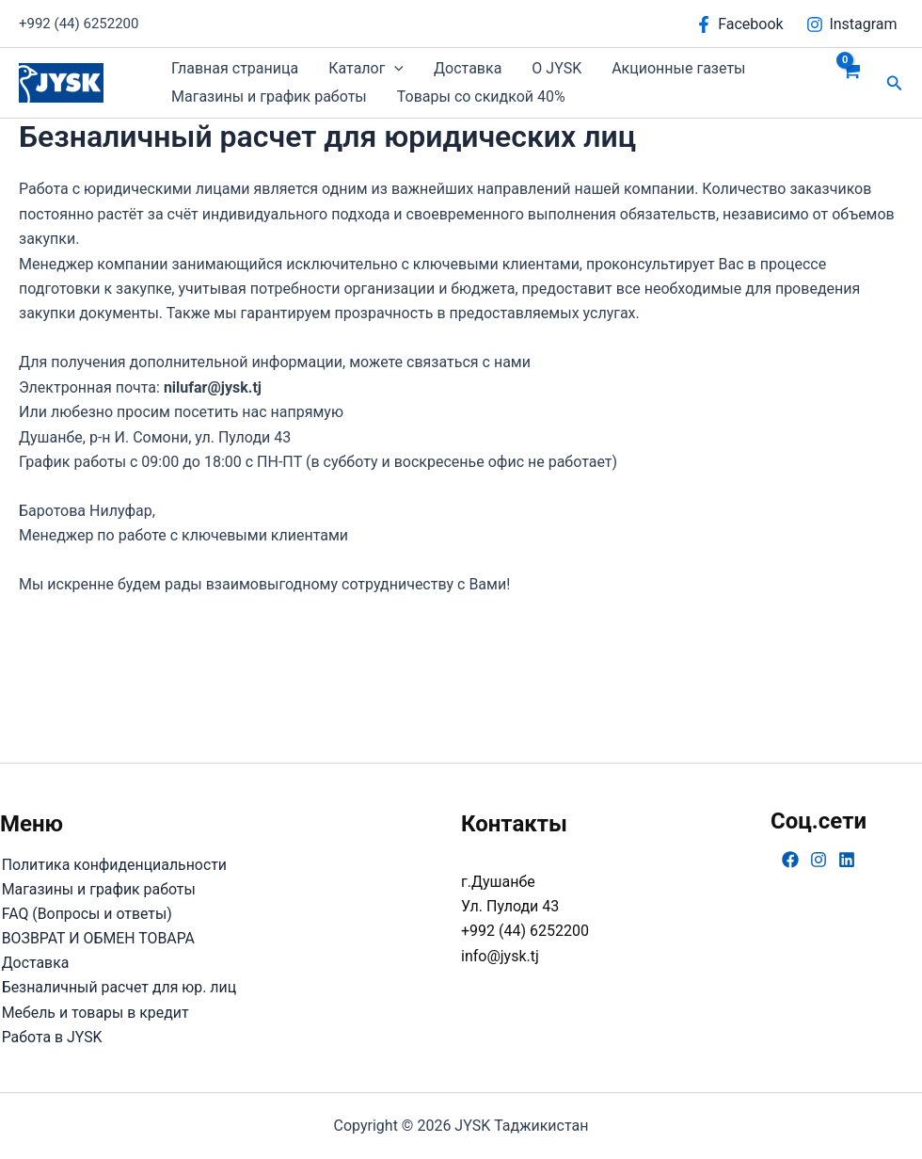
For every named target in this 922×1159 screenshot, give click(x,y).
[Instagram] (852, 24)
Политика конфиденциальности (113, 863)
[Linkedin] (846, 858)
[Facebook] (739, 24)
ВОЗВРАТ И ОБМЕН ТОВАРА (97, 937)
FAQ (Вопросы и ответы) (86, 913)
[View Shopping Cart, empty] (851, 82)
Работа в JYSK (51, 1037)
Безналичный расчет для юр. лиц (118, 987)
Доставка (467, 68)
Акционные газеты (678, 68)
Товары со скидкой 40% (481, 96)
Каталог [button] (366, 69)
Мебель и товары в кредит (94, 1012)
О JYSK (556, 68)
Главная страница (234, 68)
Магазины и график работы (269, 96)
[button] (394, 69)
